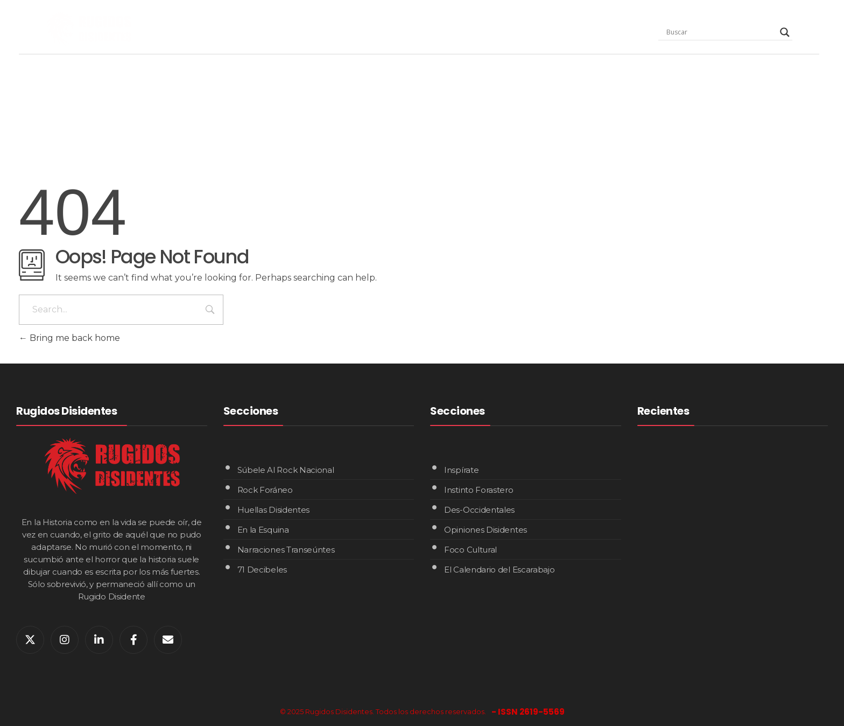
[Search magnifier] (784, 32)
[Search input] (720, 32)
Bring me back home (69, 338)
